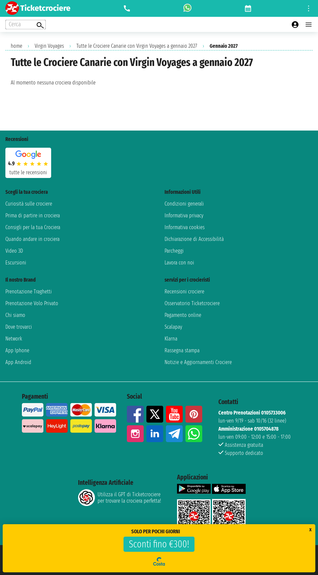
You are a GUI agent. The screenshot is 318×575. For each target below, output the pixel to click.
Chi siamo (15, 315)
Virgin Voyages (49, 46)
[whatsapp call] (187, 8)
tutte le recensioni (28, 172)
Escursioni (15, 262)
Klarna (171, 338)
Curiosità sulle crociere (28, 204)
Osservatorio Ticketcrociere (192, 303)
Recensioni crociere (184, 291)
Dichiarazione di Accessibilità (194, 239)
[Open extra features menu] (25, 24)
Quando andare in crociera (32, 239)
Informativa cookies (185, 227)
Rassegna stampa (182, 350)
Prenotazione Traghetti (28, 291)
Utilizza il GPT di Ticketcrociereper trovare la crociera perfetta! (119, 497)
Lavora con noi (179, 262)
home (16, 46)
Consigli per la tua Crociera (32, 227)
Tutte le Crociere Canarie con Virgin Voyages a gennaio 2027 (136, 46)
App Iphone (17, 350)
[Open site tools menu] (309, 8)
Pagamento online (183, 315)
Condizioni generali (184, 204)
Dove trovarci (18, 327)
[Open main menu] (309, 25)
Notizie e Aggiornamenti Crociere (198, 362)
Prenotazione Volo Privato (31, 303)
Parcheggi (174, 251)
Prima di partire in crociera (32, 215)
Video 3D (14, 251)
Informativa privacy (184, 215)
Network (13, 338)
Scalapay (173, 327)
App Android (18, 362)
